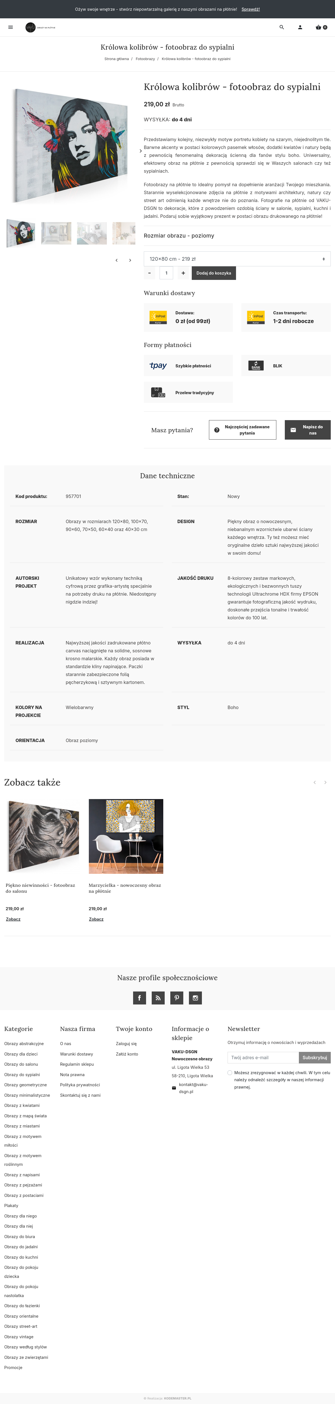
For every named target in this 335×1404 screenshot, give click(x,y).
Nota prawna (72, 1074)
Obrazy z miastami (22, 1126)
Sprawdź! (251, 9)
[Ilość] (166, 272)
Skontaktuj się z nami (80, 1095)
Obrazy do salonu (21, 1064)
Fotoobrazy (145, 59)
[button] (321, 27)
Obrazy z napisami (22, 1174)
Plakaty (11, 1205)
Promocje (13, 1367)
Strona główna (117, 59)
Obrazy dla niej (18, 1226)
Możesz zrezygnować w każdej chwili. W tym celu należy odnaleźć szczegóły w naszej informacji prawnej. (282, 1079)
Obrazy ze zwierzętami (26, 1357)
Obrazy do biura (19, 1236)
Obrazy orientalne (21, 1316)
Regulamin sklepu (77, 1064)
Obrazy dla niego (20, 1216)
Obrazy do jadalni (21, 1246)
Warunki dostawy (76, 1054)
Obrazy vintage (19, 1336)
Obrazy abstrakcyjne (24, 1043)
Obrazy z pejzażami (23, 1185)
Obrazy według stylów (25, 1346)
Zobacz (13, 919)
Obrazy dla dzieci (21, 1054)
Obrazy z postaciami (23, 1195)
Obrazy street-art (20, 1326)
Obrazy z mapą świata (25, 1115)
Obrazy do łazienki (22, 1305)
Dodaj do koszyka (214, 273)
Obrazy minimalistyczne (27, 1095)
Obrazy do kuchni (21, 1257)
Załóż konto (127, 1054)
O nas (65, 1043)
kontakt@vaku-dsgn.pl (190, 1088)
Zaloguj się (126, 1043)
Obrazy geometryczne (25, 1084)
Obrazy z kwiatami (22, 1105)
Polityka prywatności (80, 1084)
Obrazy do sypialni (22, 1074)
